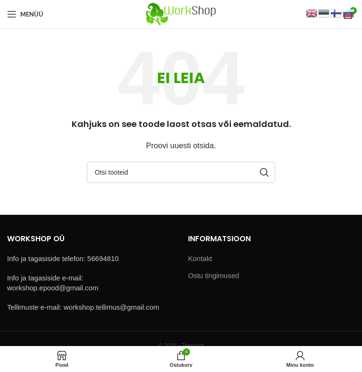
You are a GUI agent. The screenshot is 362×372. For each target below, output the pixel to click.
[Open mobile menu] (25, 14)
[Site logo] (181, 13)
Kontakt (200, 258)
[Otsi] (181, 172)
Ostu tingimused (213, 275)
